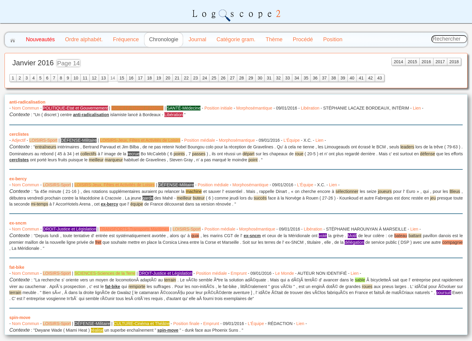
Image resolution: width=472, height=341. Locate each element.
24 (204, 78)
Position (332, 39)
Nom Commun (25, 108)
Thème (274, 39)
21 (177, 78)
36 (315, 78)
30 (260, 78)
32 (278, 78)
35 (306, 78)
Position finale (186, 323)
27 (232, 78)
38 (333, 78)
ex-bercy (18, 178)
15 (122, 78)
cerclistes (19, 134)
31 (269, 78)
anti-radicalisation (27, 102)
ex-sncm (17, 223)
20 (168, 78)
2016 (426, 61)
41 (361, 78)
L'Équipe (292, 140)
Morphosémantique (254, 108)
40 (352, 78)
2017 (440, 61)
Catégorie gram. (235, 39)
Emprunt (239, 273)
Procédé (303, 39)
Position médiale (199, 140)
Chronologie (163, 39)
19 (158, 78)
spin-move (19, 317)
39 (342, 78)
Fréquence (126, 39)
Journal (197, 39)
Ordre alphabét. (84, 39)
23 (195, 78)
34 (296, 78)
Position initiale (218, 108)
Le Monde (284, 273)
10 (75, 78)
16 (131, 78)
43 (379, 78)
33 (287, 78)
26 (223, 78)
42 (370, 78)
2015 (412, 61)
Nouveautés (40, 39)
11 (85, 78)
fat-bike (16, 267)
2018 (454, 61)
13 (103, 78)
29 (250, 78)
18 (149, 78)
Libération (310, 108)
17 (140, 78)
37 (324, 78)
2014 (398, 61)
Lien (417, 108)
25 (214, 78)
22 (186, 78)
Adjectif (19, 140)
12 (94, 78)
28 (241, 78)
